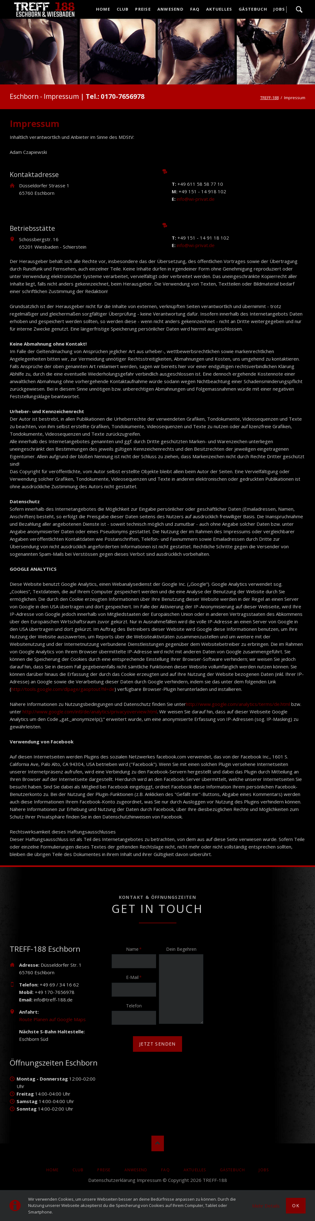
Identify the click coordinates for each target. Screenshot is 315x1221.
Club (78, 1170)
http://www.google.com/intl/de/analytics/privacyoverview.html (90, 711)
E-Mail (136, 977)
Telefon (134, 1006)
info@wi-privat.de (196, 199)
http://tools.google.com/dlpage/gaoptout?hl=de (62, 689)
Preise (103, 1170)
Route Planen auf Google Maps (52, 1019)
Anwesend (136, 1170)
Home (52, 1170)
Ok (295, 1205)
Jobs (264, 1170)
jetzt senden (157, 1044)
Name (136, 949)
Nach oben (157, 1143)
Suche (299, 9)
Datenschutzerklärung (111, 1180)
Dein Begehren (181, 949)
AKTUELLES (195, 1170)
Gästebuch (232, 1170)
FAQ (165, 1170)
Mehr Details (266, 1206)
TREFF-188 (269, 97)
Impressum (149, 1180)
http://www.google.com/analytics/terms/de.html (238, 704)
